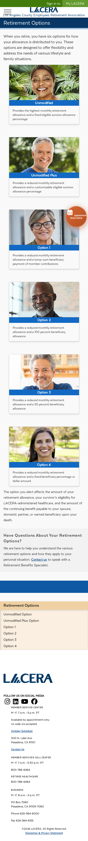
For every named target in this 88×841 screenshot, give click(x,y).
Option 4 (10, 646)
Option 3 (10, 640)
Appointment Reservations (76, 214)
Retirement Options (21, 605)
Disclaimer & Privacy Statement (44, 833)
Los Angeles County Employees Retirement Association (44, 15)
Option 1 (10, 627)
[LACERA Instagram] (7, 702)
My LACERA (75, 3)
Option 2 (10, 633)
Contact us (39, 559)
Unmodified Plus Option (21, 620)
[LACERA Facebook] (34, 702)
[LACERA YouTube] (24, 702)
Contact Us (17, 749)
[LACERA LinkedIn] (15, 702)
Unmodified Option (18, 614)
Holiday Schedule (22, 731)
